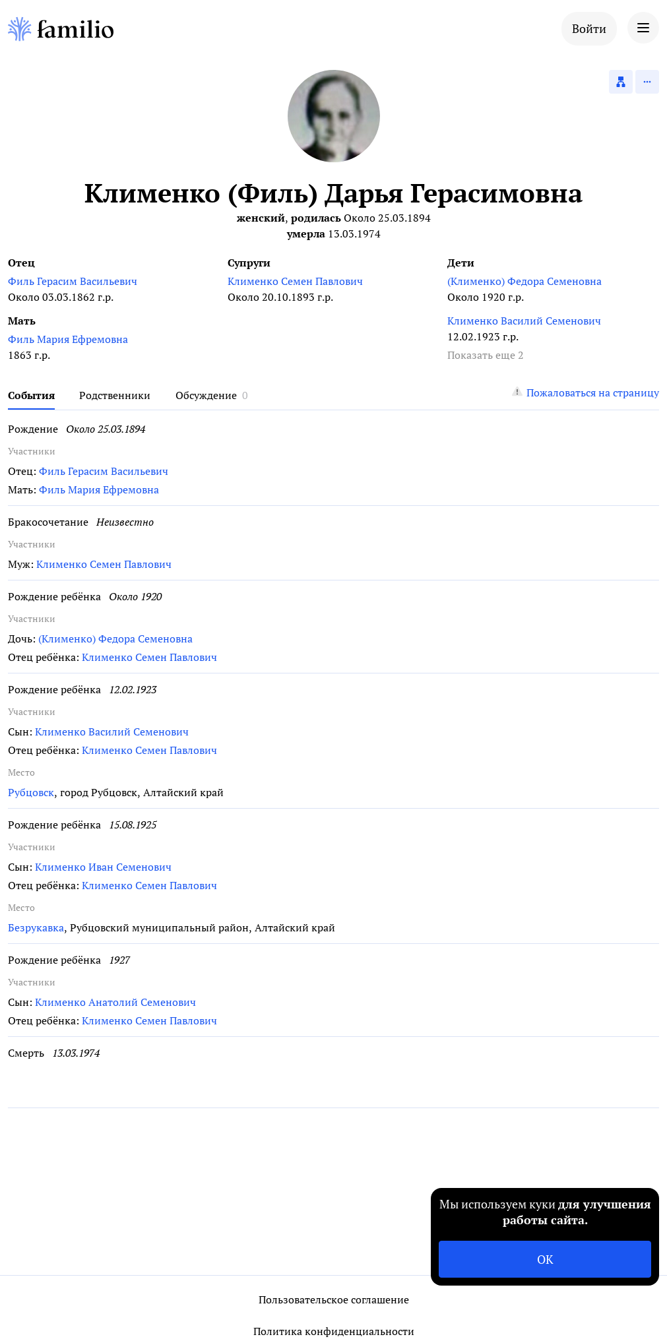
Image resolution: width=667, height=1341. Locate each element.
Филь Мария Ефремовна (68, 339)
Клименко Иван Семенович (103, 866)
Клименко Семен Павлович (295, 281)
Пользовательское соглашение (334, 1299)
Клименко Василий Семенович (524, 320)
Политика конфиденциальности (333, 1331)
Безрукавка (36, 927)
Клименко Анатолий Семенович (115, 1002)
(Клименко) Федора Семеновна (524, 281)
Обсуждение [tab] (206, 395)
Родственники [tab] (114, 395)
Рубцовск (31, 792)
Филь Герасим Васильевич (72, 281)
